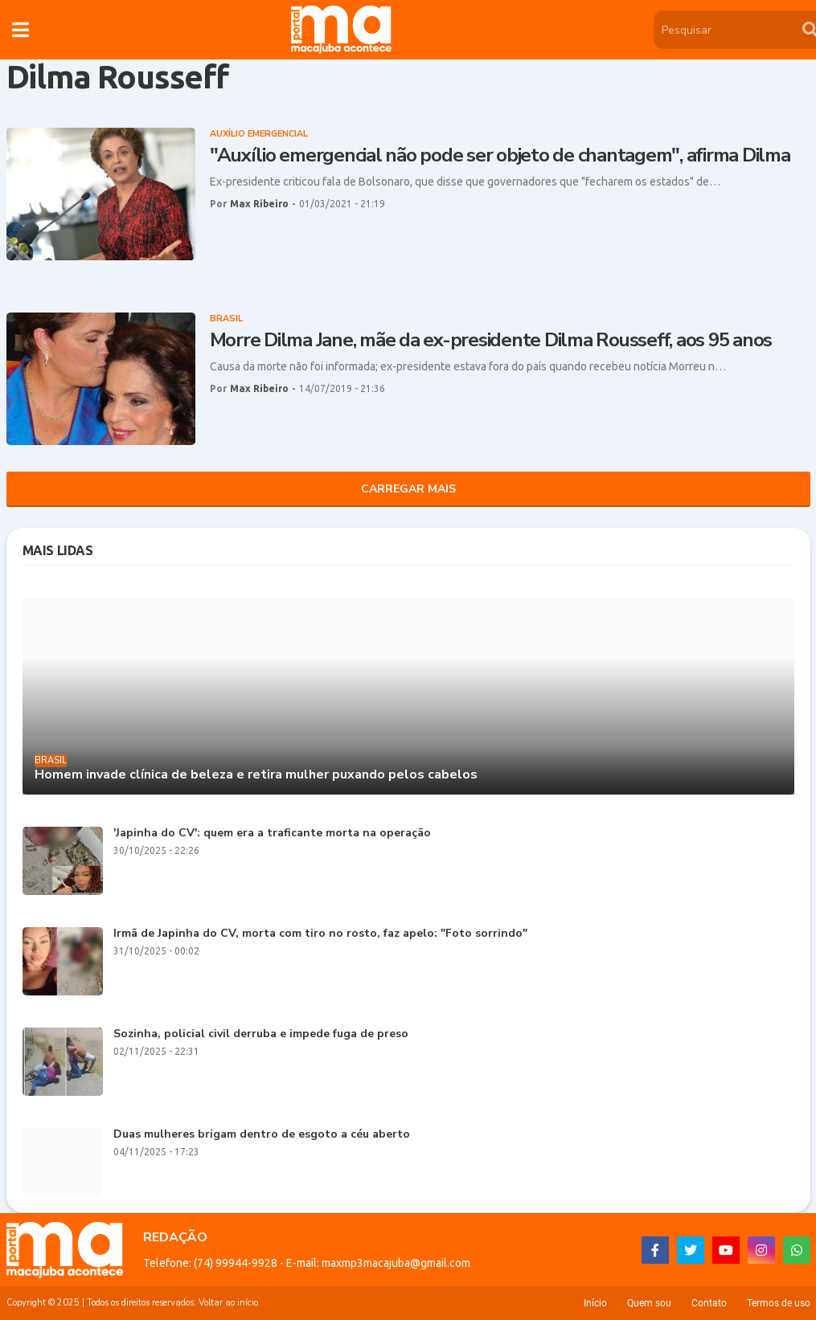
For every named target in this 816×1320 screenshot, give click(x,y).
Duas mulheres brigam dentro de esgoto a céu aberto (261, 1135)
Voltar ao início (228, 1303)
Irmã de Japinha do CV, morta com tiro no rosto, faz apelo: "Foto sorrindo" (320, 934)
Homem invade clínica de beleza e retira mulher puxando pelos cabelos (256, 775)
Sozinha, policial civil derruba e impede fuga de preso (260, 1034)
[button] (20, 29)
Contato (709, 1303)
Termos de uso (778, 1303)
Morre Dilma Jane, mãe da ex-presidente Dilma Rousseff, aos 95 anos (491, 340)
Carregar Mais (408, 489)
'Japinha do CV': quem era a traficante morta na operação (272, 833)
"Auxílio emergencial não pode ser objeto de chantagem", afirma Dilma (500, 155)
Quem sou (649, 1303)
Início (595, 1303)
